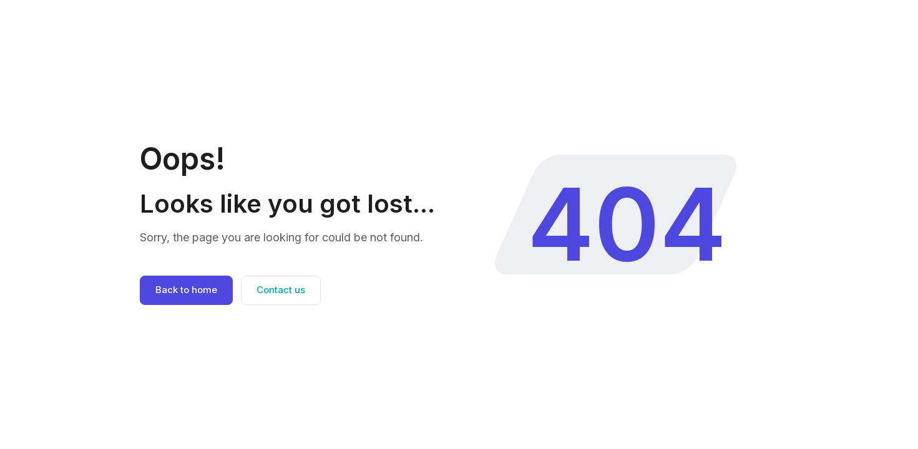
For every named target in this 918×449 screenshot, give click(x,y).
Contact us (280, 290)
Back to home (186, 290)
